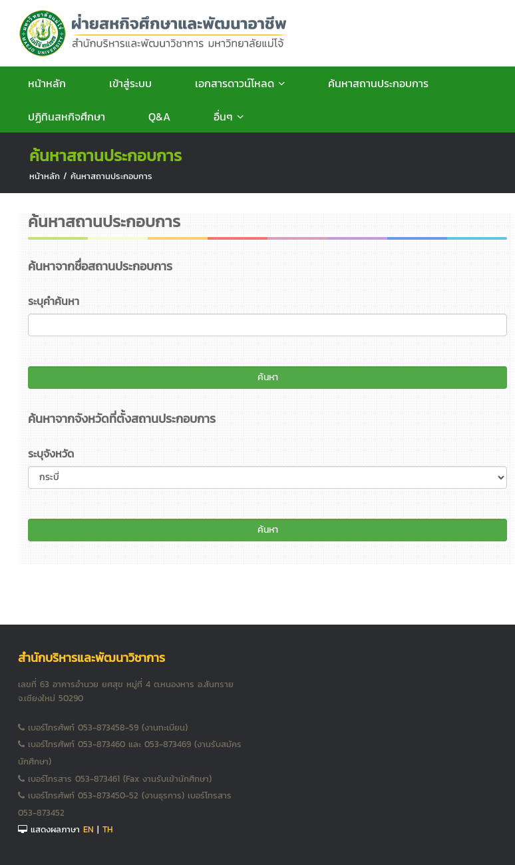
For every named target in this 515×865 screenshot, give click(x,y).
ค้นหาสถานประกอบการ (378, 83)
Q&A (159, 117)
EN (88, 829)
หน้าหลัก (47, 83)
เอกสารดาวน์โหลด (240, 83)
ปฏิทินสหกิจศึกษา (66, 117)
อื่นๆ (229, 117)
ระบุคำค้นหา (53, 301)
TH (107, 829)
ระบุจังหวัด (51, 453)
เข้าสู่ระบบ (130, 83)
